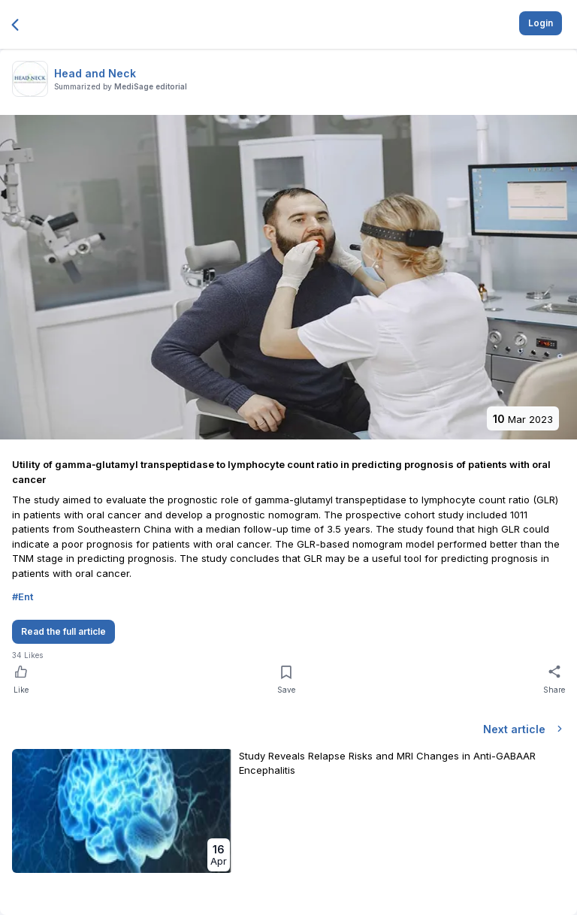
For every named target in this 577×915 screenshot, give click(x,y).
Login (540, 23)
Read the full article (63, 631)
